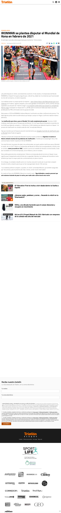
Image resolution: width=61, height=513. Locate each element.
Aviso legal (35, 439)
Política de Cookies (54, 406)
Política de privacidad (27, 439)
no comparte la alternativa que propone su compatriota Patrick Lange (29, 107)
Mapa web (40, 439)
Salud (10, 205)
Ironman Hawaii (5, 30)
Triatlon (3, 43)
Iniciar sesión (56, 2)
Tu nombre (4, 388)
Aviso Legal (36, 406)
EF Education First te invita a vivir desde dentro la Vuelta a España (37, 186)
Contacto (20, 439)
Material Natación (8, 214)
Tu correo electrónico (7, 395)
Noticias (10, 185)
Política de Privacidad (44, 406)
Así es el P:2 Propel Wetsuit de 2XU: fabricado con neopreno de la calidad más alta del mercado (37, 215)
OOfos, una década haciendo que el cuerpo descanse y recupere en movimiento (35, 205)
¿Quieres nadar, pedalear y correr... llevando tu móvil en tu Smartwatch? (36, 196)
